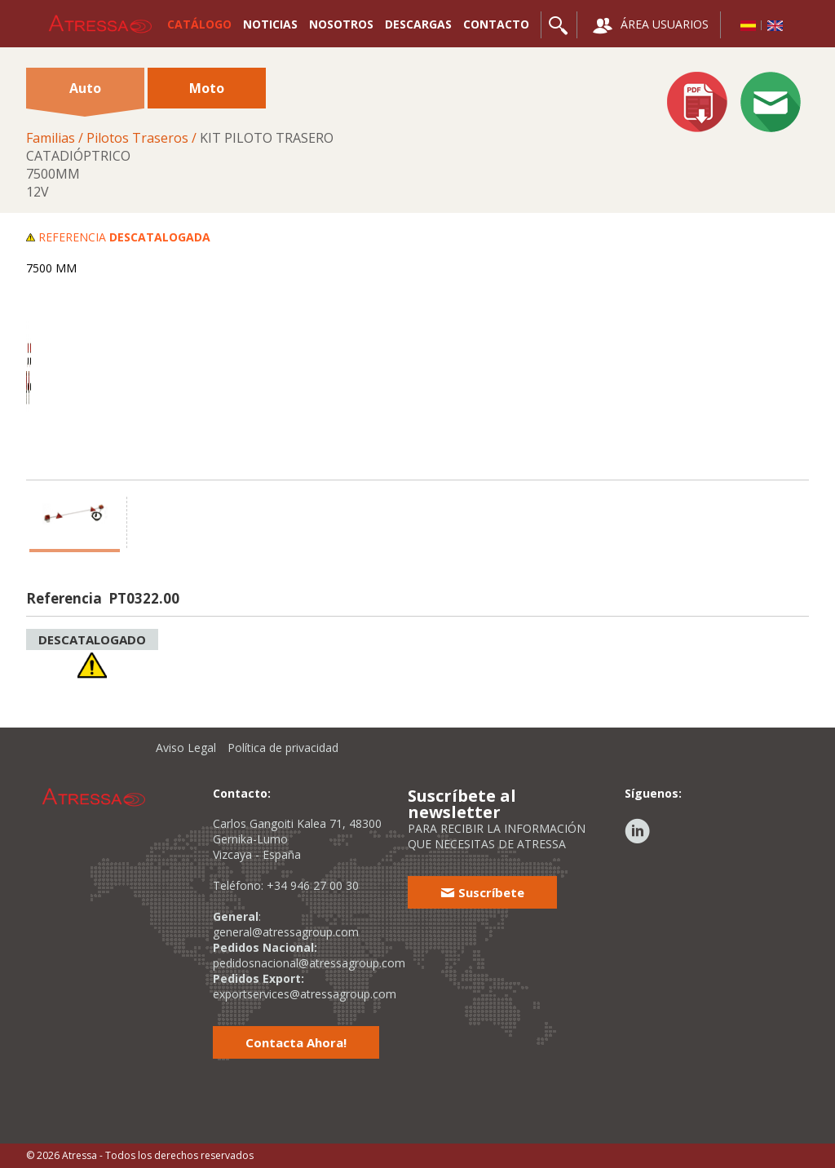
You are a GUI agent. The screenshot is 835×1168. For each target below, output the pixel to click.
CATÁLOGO (199, 24)
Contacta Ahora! (296, 1042)
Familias (50, 138)
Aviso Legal (186, 747)
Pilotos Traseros (137, 138)
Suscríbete (482, 892)
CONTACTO (496, 24)
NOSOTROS (341, 24)
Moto (206, 88)
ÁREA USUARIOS (651, 25)
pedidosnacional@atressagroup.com (309, 963)
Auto (85, 93)
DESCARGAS (418, 24)
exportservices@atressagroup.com (304, 994)
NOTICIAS (270, 24)
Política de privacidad (283, 747)
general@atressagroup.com (286, 932)
